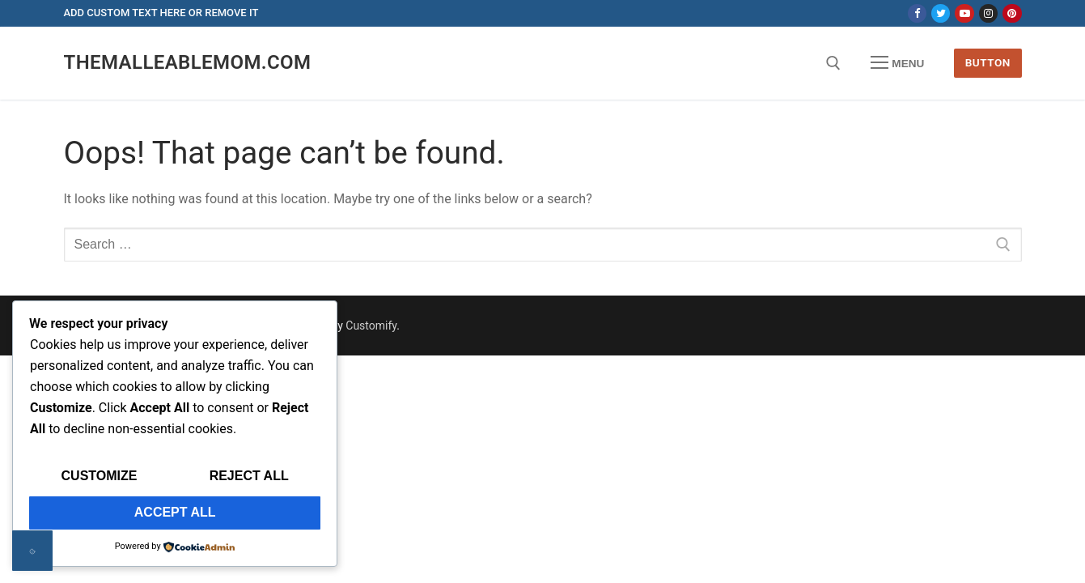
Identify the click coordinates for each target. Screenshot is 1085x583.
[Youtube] (964, 13)
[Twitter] (940, 13)
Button (988, 62)
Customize (99, 476)
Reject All (249, 476)
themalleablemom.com (188, 62)
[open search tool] (833, 63)
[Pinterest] (1011, 13)
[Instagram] (988, 13)
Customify (370, 325)
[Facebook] (917, 13)
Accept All (175, 512)
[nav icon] (897, 63)
